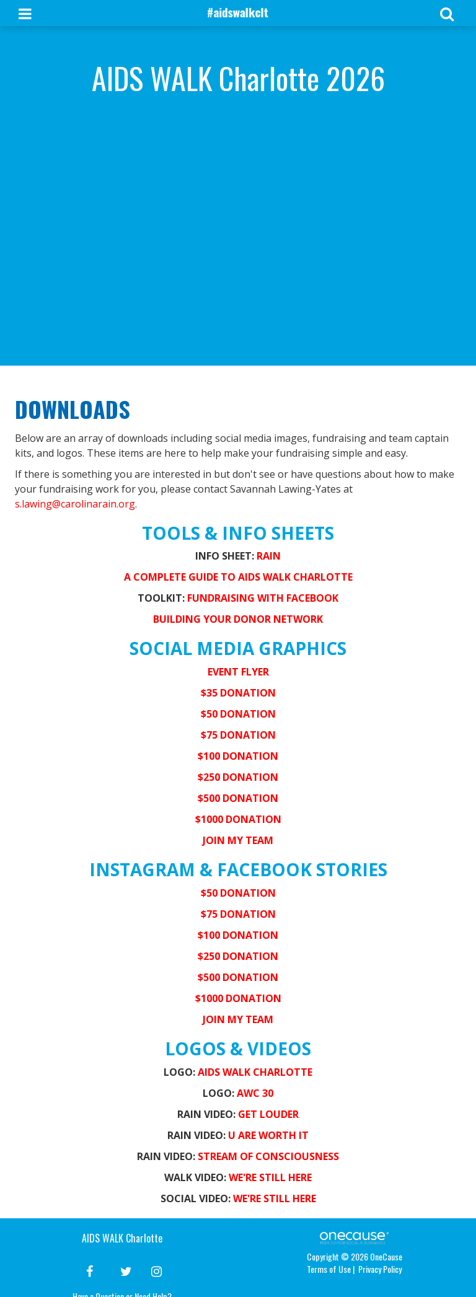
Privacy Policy (380, 1268)
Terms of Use (329, 1268)
